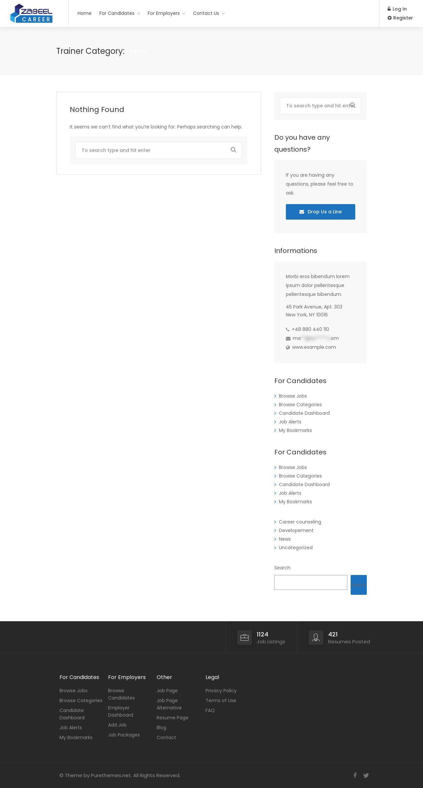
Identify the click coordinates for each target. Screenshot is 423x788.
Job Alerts (290, 421)
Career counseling (300, 522)
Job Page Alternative (169, 704)
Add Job (117, 725)
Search (282, 567)
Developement (296, 530)
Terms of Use (221, 700)
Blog (161, 727)
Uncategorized (296, 547)
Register (400, 18)
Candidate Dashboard (304, 413)
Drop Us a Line (320, 211)
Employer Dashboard (120, 711)
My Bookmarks (295, 430)
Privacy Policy (221, 690)
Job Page (167, 690)
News (285, 539)
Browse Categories (300, 404)
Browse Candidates (121, 694)
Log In (397, 9)
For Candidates (117, 13)
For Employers (164, 13)
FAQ (210, 710)
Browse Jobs (293, 396)
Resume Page (172, 717)
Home (85, 13)
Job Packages (124, 735)
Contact (166, 737)
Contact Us (206, 13)
